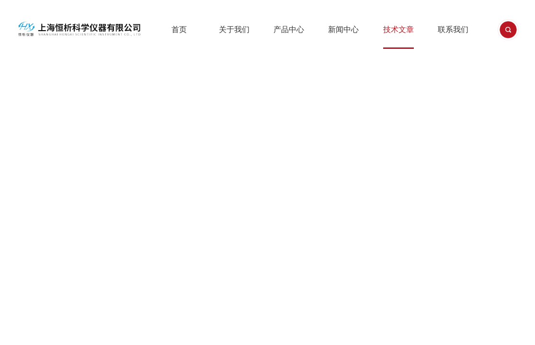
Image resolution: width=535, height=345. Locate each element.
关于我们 (234, 19)
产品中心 (288, 19)
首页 (179, 19)
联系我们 (453, 19)
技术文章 (398, 19)
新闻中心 (343, 19)
